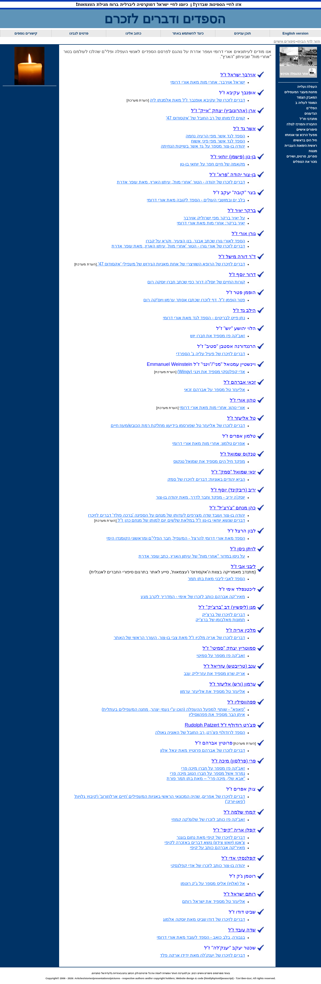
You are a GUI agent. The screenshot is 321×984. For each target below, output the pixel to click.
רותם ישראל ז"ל (240, 894)
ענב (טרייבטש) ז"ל (230, 666)
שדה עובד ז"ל (242, 930)
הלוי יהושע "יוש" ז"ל (236, 328)
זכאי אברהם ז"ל (240, 382)
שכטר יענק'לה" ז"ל (230, 948)
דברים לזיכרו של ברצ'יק (223, 614)
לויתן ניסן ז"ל (243, 548)
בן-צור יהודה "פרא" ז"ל (232, 174)
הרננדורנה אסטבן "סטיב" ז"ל (226, 346)
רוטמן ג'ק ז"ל (242, 876)
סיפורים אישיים (285, 41)
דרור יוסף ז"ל (242, 274)
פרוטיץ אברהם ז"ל (213, 743)
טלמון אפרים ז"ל (239, 436)
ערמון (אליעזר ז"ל (232, 684)
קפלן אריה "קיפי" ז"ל (234, 830)
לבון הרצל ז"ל (242, 531)
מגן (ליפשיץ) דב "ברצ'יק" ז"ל (227, 607)
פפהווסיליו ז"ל (241, 702)
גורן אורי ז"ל (244, 233)
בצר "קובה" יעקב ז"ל (234, 192)
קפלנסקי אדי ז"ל (238, 858)
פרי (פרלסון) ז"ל (234, 761)
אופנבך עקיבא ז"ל (237, 92)
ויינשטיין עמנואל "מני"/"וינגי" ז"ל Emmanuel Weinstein (201, 364)
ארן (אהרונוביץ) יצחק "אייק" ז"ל (223, 110)
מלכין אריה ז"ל (241, 630)
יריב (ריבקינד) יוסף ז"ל (233, 490)
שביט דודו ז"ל (242, 912)
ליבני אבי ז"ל (243, 566)
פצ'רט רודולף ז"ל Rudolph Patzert (220, 725)
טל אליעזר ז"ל (241, 418)
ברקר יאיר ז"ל (242, 210)
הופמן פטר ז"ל (241, 292)
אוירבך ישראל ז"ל (238, 74)
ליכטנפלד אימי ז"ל (237, 589)
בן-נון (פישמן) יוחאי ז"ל (233, 156)
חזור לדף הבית (309, 41)
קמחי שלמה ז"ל (240, 812)
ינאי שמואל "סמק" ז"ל (233, 472)
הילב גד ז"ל (244, 310)
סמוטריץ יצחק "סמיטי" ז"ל (229, 648)
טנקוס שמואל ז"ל (238, 454)
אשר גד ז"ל (244, 128)
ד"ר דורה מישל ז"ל (237, 256)
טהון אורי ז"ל (243, 400)
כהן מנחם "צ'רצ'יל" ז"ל (232, 507)
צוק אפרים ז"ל (241, 789)
